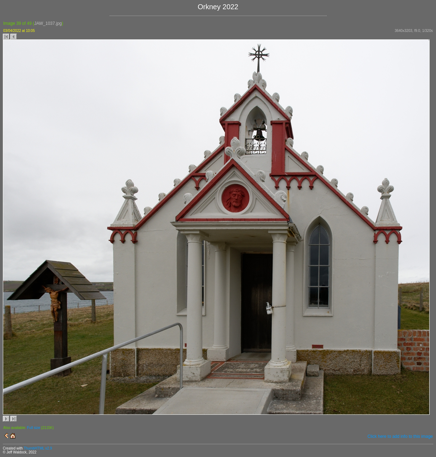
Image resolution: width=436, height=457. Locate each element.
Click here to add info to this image (400, 436)
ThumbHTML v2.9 (38, 448)
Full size (33, 428)
